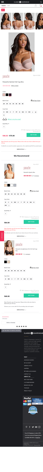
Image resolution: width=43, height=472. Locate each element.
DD (7, 112)
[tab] (10, 322)
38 (19, 103)
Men (8, 5)
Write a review (14, 85)
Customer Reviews (29, 382)
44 (21, 270)
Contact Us (27, 374)
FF (16, 112)
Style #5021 (36, 164)
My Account (27, 363)
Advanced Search (29, 360)
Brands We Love (28, 385)
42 (18, 270)
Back (3, 10)
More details (20, 149)
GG (23, 112)
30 (7, 103)
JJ (35, 112)
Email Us (38, 437)
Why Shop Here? (28, 379)
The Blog (26, 388)
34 (13, 103)
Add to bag (33, 135)
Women (4, 5)
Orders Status (28, 365)
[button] (2, 236)
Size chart (37, 101)
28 (4, 103)
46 (24, 270)
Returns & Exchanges (30, 371)
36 (16, 103)
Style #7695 (36, 241)
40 (22, 103)
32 (10, 103)
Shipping (26, 368)
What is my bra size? (14, 119)
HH (29, 112)
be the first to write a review (11, 330)
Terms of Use (37, 445)
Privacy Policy (28, 391)
